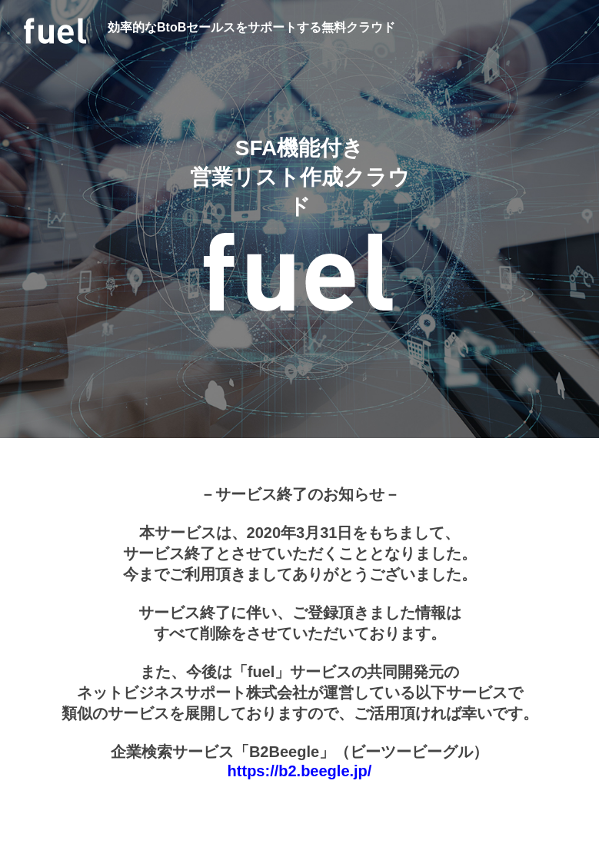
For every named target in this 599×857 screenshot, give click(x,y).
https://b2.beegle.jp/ (300, 770)
